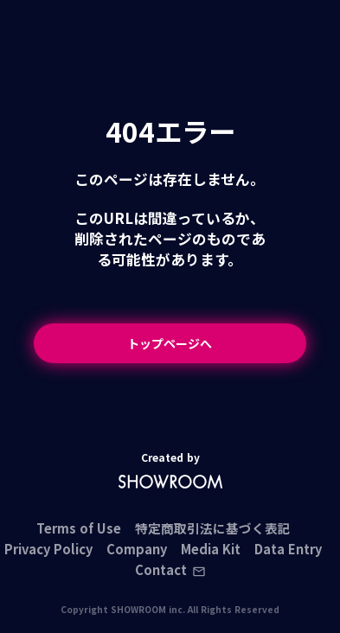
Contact (170, 571)
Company (136, 549)
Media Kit (211, 549)
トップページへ (169, 343)
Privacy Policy (48, 549)
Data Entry (288, 549)
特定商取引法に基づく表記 (213, 528)
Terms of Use (78, 528)
